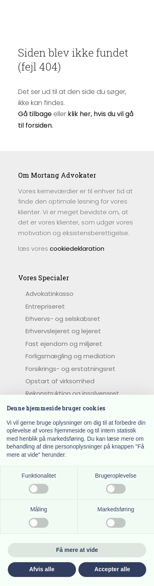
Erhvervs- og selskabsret (62, 318)
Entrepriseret (45, 306)
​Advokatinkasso (49, 293)
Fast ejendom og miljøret (63, 343)
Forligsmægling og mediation (70, 356)
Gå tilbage (35, 114)
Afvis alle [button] (41, 569)
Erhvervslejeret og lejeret (63, 331)
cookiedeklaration (77, 248)
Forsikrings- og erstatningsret (70, 368)
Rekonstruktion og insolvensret (72, 393)
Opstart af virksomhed (59, 381)
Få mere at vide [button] (77, 550)
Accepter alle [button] (112, 569)
